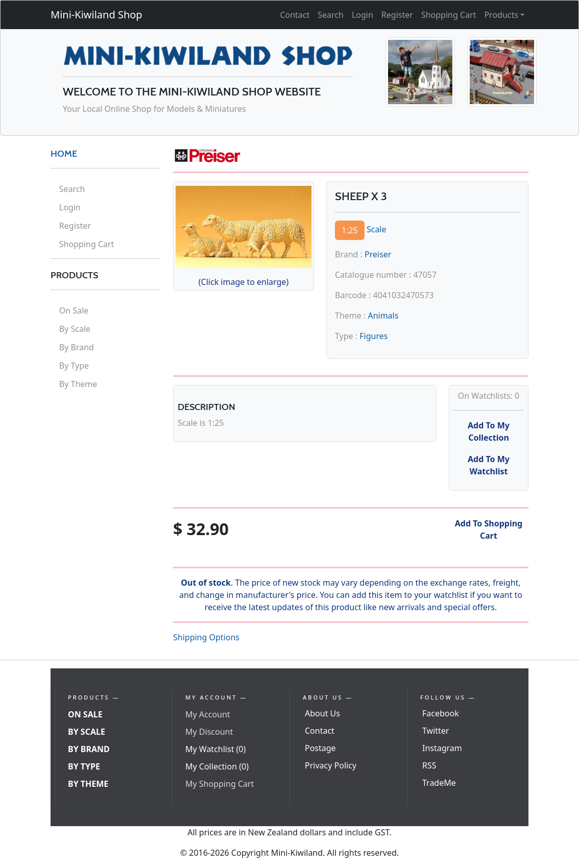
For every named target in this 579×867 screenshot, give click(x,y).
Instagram (442, 748)
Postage (320, 748)
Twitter (435, 730)
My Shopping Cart (219, 783)
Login (362, 14)
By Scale (74, 328)
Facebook (440, 713)
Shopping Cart (448, 14)
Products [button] (501, 14)
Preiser (378, 254)
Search (331, 14)
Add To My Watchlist (489, 465)
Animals (383, 315)
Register (397, 14)
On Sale (73, 310)
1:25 (350, 230)
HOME (64, 153)
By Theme (78, 384)
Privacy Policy (330, 765)
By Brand (76, 347)
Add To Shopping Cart (488, 529)
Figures (373, 336)
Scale (377, 229)
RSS (429, 765)
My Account (207, 714)
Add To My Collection (489, 431)
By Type (74, 365)
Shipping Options (206, 637)
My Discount (209, 731)
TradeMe (439, 782)
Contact (294, 14)
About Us (322, 713)
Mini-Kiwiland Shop (96, 14)
